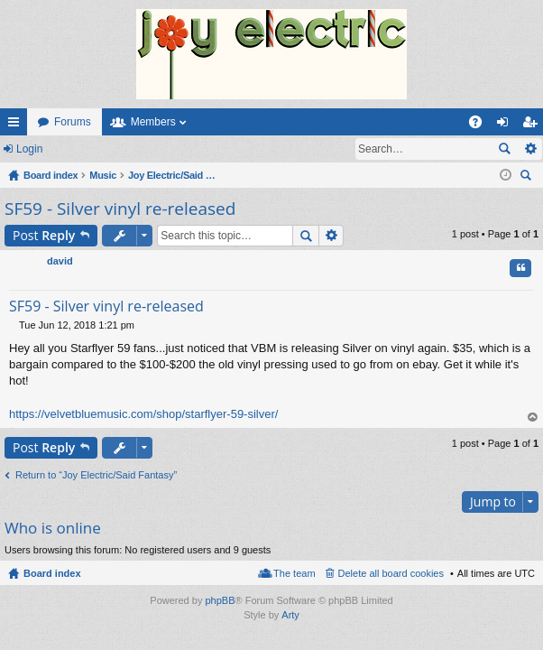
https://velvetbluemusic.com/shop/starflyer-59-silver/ (143, 414)
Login (29, 149)
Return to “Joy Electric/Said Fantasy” (96, 474)
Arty (290, 614)
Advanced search (530, 149)
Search (504, 149)
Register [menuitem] (533, 125)
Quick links (17, 125)
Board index (52, 573)
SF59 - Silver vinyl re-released (120, 208)
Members (153, 122)
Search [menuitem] (527, 177)
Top (533, 417)
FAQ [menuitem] (481, 125)
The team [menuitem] (294, 573)
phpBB (220, 600)
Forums (72, 122)
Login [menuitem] (506, 125)
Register (89, 149)
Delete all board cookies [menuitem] (391, 573)
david (60, 260)
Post (44, 235)
